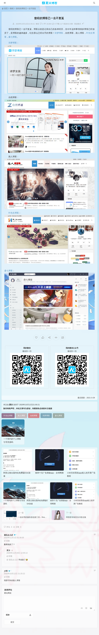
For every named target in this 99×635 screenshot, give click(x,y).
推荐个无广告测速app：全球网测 (49, 474)
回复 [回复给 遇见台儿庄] (7, 543)
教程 (12, 8)
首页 (6, 8)
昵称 (8, 616)
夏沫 (11, 406)
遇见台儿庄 (8, 537)
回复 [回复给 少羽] (7, 579)
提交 (12, 624)
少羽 (6, 573)
